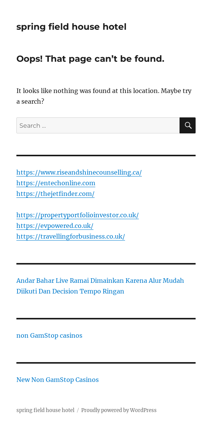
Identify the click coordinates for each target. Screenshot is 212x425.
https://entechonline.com (55, 183)
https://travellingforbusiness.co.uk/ (70, 236)
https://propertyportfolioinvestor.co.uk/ (77, 215)
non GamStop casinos (49, 335)
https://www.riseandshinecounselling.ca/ (79, 172)
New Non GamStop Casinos (57, 379)
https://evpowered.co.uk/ (54, 225)
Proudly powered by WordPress (119, 410)
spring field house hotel (71, 26)
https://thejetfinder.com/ (55, 193)
